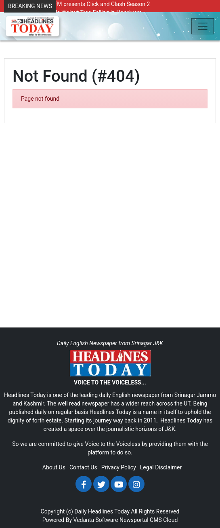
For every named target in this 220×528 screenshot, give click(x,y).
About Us (53, 467)
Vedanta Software (95, 520)
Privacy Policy (118, 467)
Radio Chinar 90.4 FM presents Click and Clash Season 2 (79, 4)
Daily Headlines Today (102, 511)
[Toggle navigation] (202, 26)
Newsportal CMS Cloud (148, 520)
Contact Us (83, 467)
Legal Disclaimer (161, 467)
